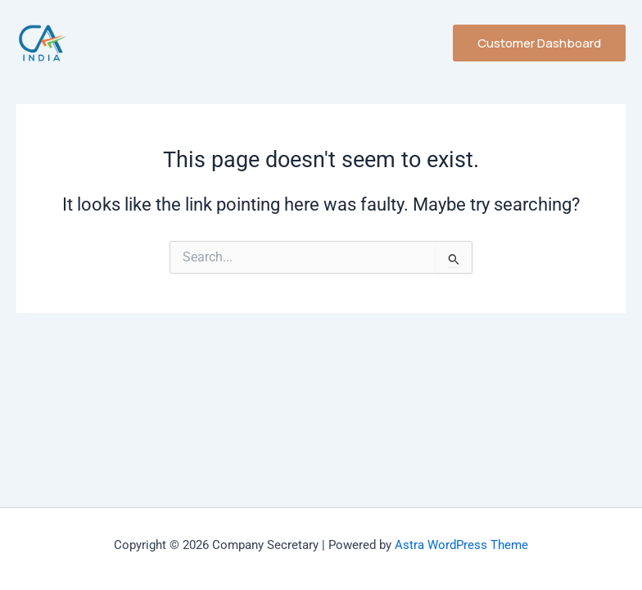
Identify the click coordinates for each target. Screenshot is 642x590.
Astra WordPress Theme (461, 545)
